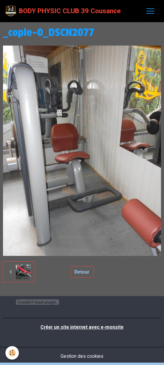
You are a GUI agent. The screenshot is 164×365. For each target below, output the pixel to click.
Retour (81, 272)
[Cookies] (12, 353)
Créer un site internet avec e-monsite (82, 327)
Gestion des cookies (82, 356)
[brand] (63, 11)
